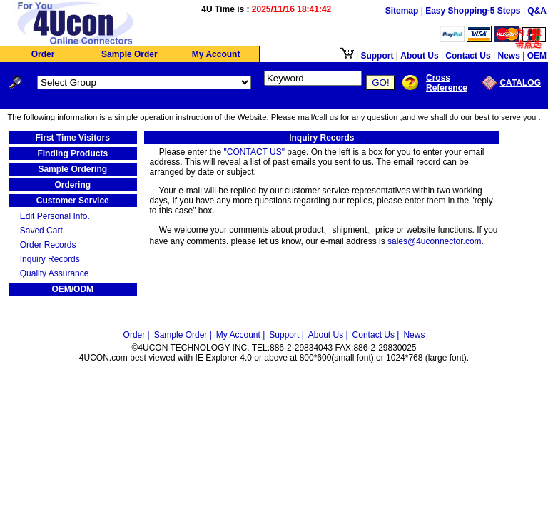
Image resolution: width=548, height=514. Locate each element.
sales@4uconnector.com (434, 241)
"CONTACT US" (254, 152)
